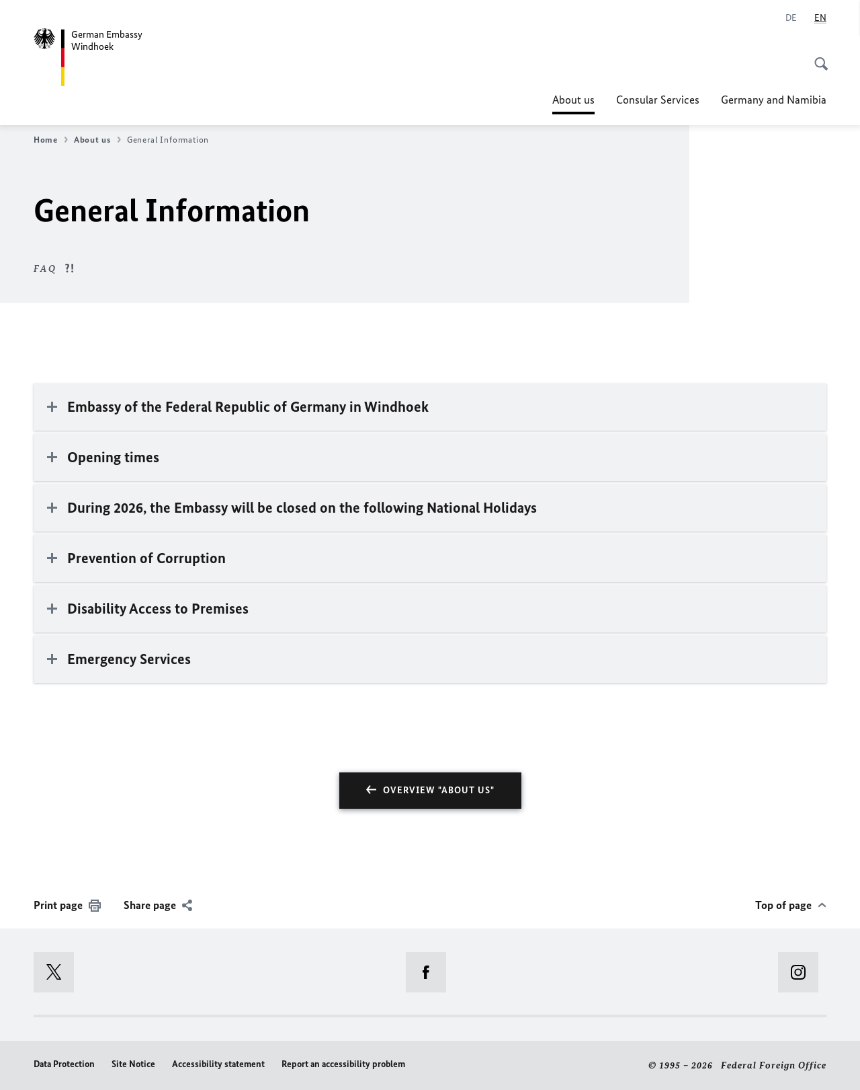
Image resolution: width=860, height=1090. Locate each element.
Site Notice (133, 1064)
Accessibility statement (218, 1064)
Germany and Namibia (773, 99)
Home (51, 140)
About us (573, 99)
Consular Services (657, 99)
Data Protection (64, 1064)
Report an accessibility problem (343, 1064)
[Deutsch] (791, 18)
